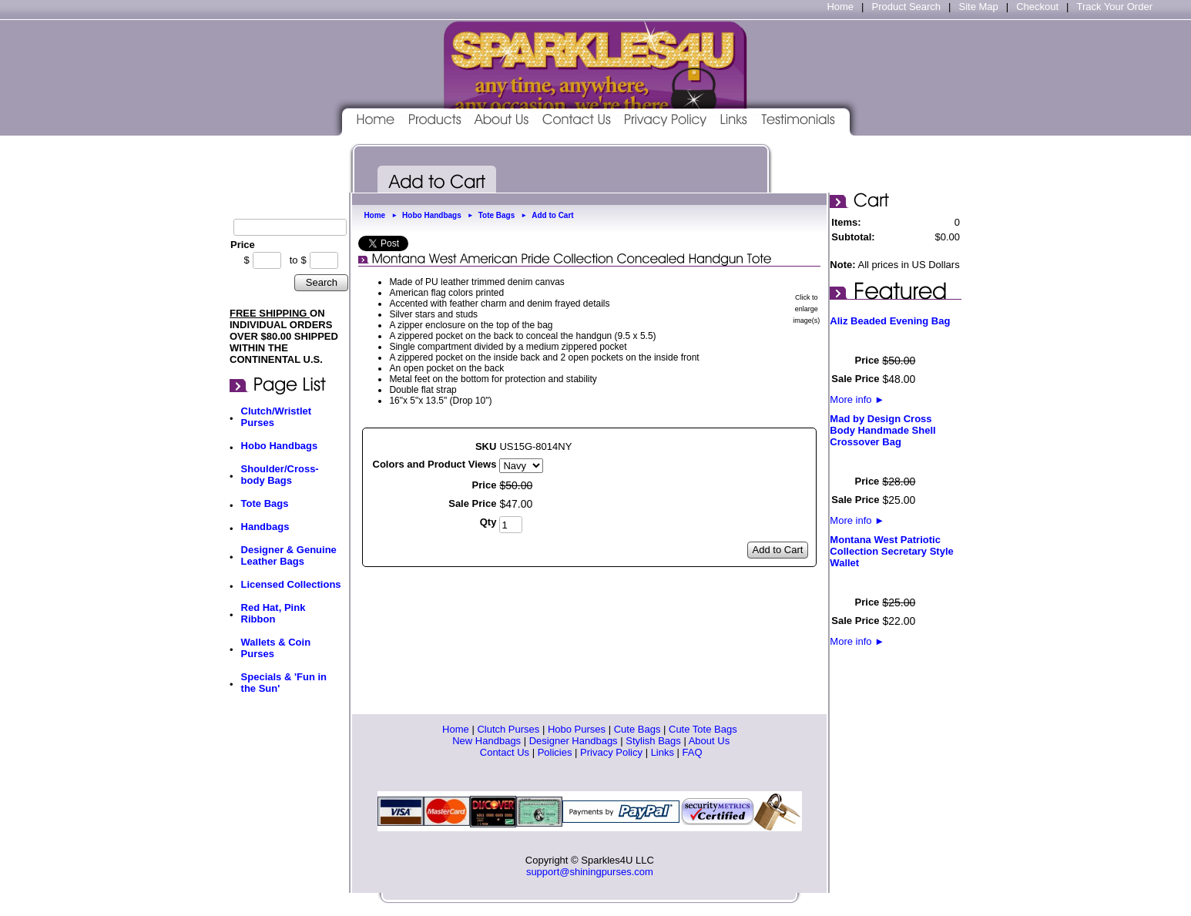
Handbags (265, 526)
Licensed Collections (291, 584)
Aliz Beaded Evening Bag (890, 321)
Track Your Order (1114, 6)
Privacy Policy (611, 752)
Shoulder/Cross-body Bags (280, 474)
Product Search (906, 6)
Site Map (978, 6)
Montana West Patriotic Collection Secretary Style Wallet (891, 551)
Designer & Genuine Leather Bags (289, 555)
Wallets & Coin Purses (276, 647)
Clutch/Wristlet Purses (276, 416)
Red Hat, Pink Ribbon (273, 613)
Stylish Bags (653, 741)
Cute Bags (637, 729)
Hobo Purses (577, 729)
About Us (709, 741)
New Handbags (486, 741)
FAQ (693, 752)
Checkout (1037, 6)
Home (840, 6)
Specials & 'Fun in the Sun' (284, 682)
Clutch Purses (508, 729)
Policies (555, 752)
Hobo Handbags (279, 445)
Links (662, 752)
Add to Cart (552, 215)
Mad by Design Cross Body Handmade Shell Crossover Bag (882, 430)
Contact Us (504, 752)
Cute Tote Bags (703, 729)
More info (857, 399)
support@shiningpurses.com (589, 871)
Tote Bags (265, 503)
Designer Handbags (573, 741)
